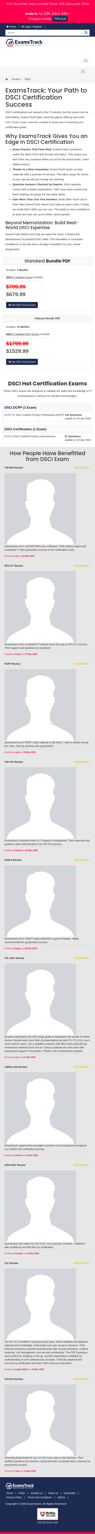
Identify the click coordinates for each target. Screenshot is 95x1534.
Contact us (36, 1493)
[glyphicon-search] (86, 33)
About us (53, 1493)
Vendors (16, 79)
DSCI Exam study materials (22, 122)
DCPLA (8, 436)
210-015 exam (45, 1457)
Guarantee (70, 1493)
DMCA (61, 1497)
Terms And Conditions (40, 1497)
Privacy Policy (14, 1497)
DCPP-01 (10, 414)
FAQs (22, 1493)
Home (11, 26)
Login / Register (32, 26)
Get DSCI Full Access (21, 305)
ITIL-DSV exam (81, 1040)
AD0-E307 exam (43, 1243)
